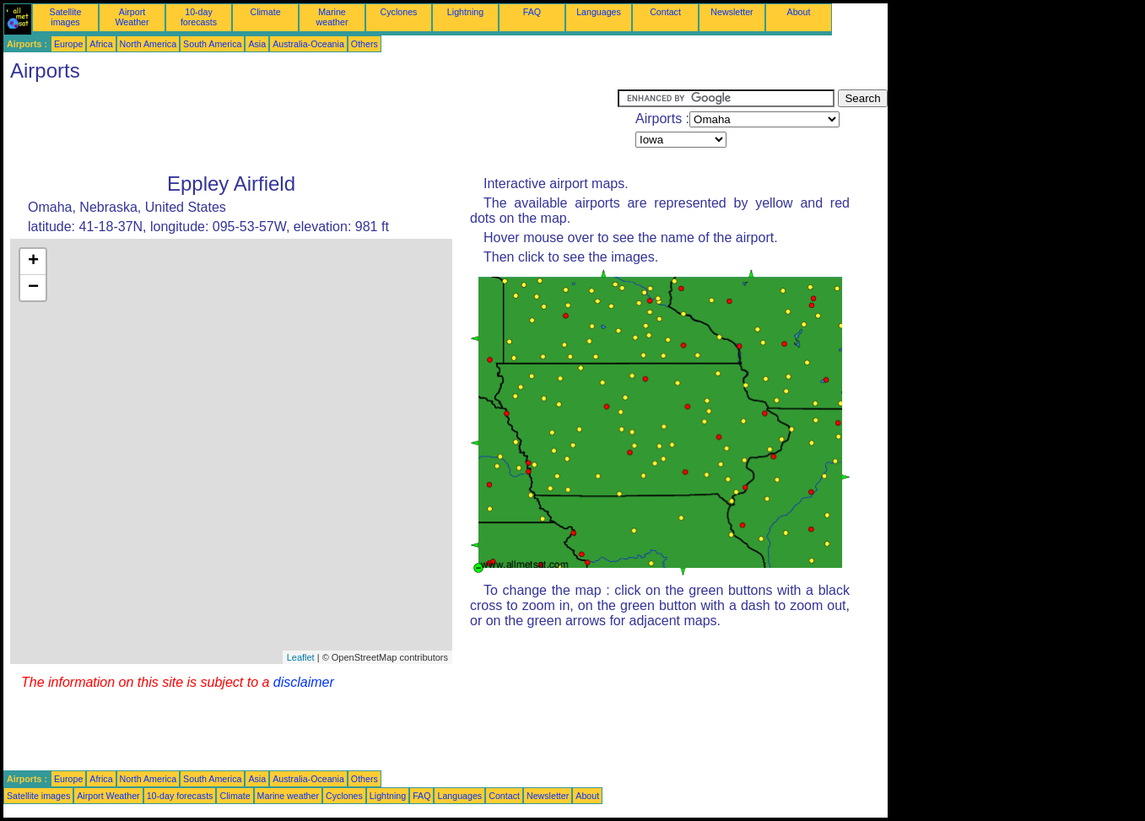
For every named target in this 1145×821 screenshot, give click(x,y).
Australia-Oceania (308, 44)
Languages (598, 12)
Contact (665, 12)
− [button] (33, 287)
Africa (100, 44)
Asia (257, 44)
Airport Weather (132, 17)
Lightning (465, 12)
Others (364, 44)
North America (148, 44)
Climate (265, 12)
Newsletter (731, 12)
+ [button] (33, 261)
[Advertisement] (310, 127)
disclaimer (303, 682)
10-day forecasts (199, 17)
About (799, 12)
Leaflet (301, 657)
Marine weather (332, 17)
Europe (68, 44)
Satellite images (66, 17)
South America (212, 44)
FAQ (532, 12)
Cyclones (399, 12)
